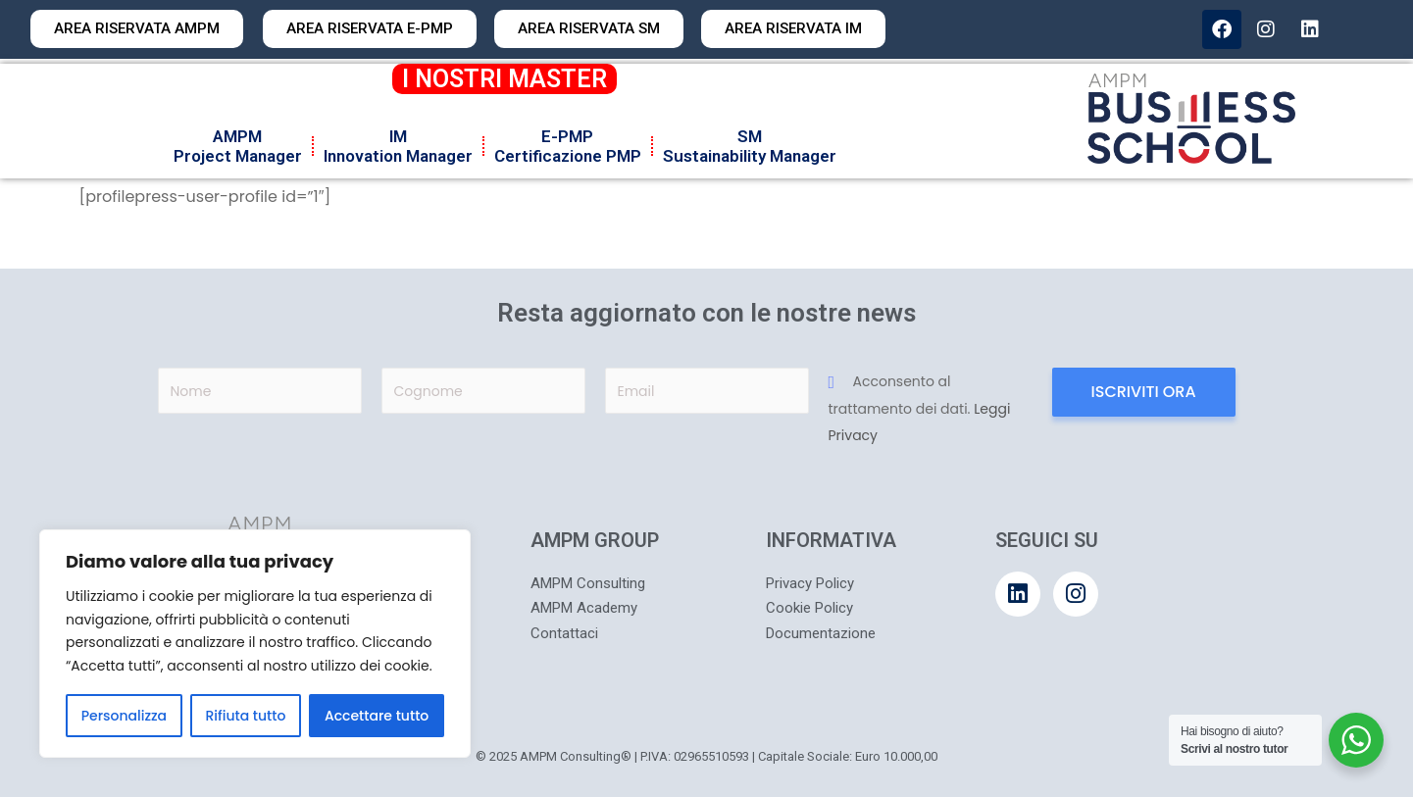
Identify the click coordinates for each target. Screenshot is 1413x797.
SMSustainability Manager (749, 146)
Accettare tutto (377, 715)
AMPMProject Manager (238, 146)
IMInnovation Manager (398, 146)
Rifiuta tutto (246, 715)
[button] (588, 29)
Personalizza (124, 715)
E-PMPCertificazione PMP (567, 146)
